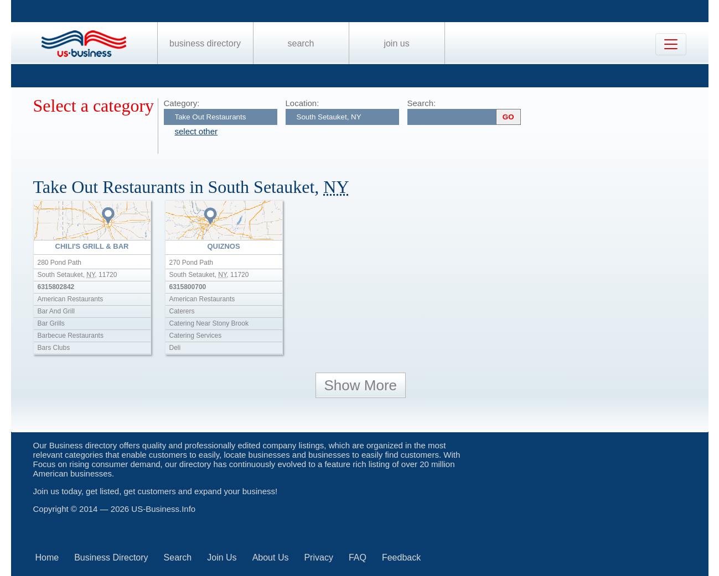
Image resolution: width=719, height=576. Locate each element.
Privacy (318, 557)
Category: (182, 103)
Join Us (396, 43)
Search (300, 43)
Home (47, 557)
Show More (360, 385)
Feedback (401, 557)
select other (196, 131)
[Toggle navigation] (670, 44)
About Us (270, 557)
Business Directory (205, 43)
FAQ (357, 557)
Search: (421, 103)
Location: (302, 103)
